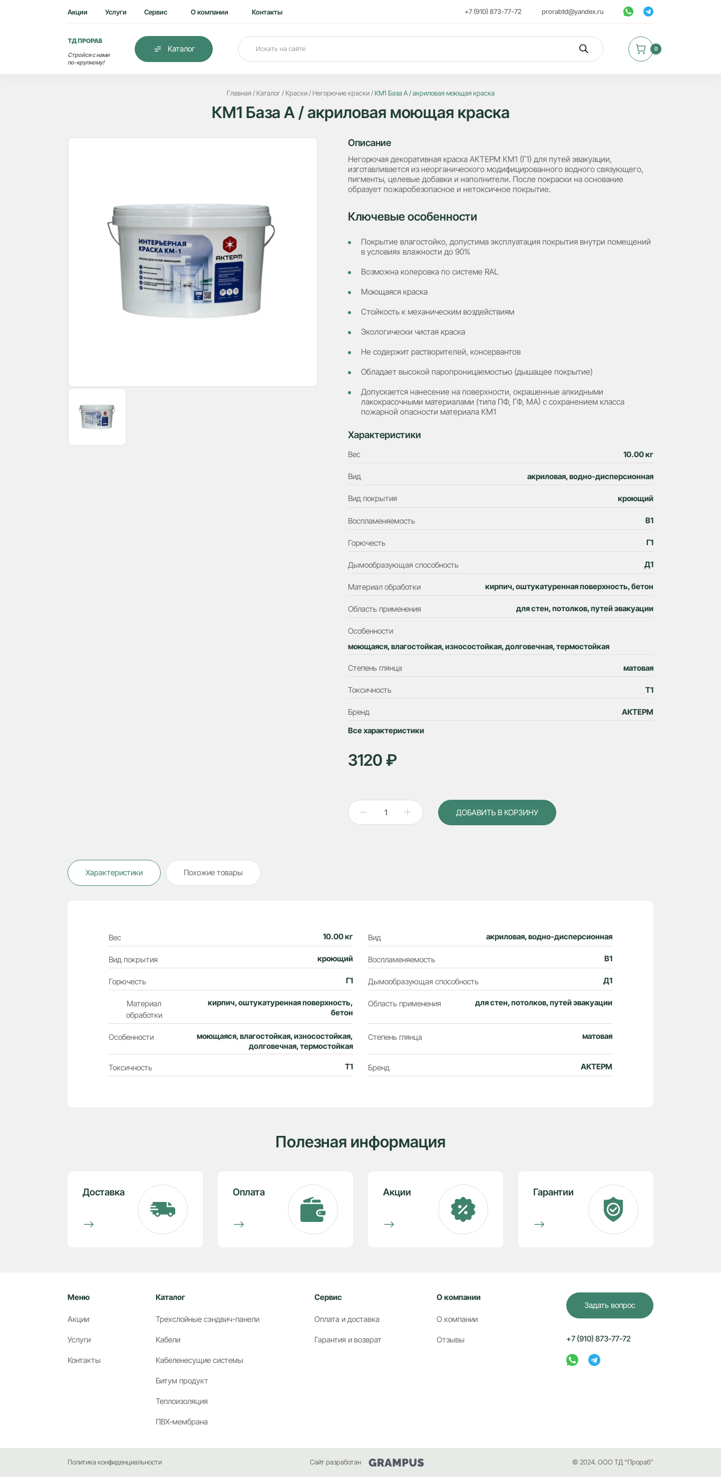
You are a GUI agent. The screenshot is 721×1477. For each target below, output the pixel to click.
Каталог (174, 49)
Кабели (168, 1339)
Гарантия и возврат (348, 1339)
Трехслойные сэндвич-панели (207, 1319)
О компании (209, 12)
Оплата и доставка (347, 1319)
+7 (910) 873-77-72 (493, 12)
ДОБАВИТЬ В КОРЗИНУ (497, 812)
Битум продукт (182, 1380)
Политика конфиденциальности (115, 1462)
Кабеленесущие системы (199, 1360)
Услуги (116, 12)
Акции (78, 12)
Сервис (155, 12)
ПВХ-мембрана (182, 1421)
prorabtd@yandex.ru (572, 12)
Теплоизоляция (182, 1401)
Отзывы (451, 1339)
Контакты (267, 12)
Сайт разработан (367, 1462)
